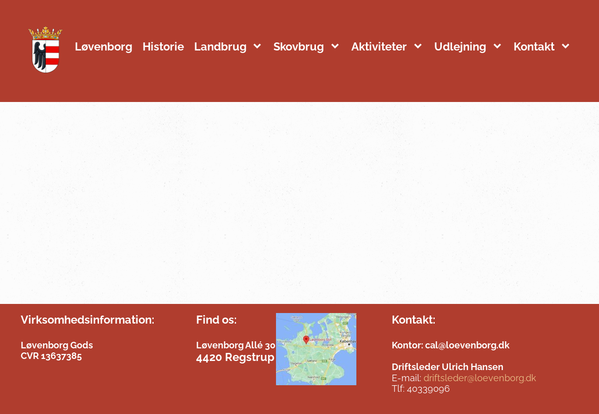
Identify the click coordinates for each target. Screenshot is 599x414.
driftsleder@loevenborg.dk (480, 378)
